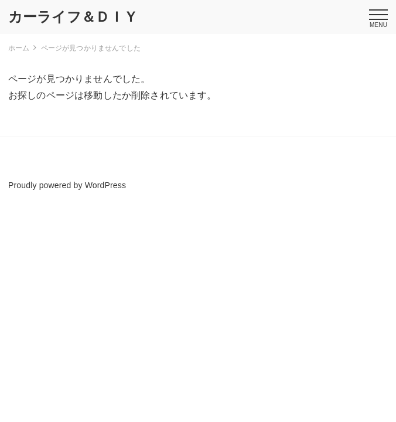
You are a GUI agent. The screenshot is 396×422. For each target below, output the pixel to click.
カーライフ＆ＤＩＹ (73, 17)
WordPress (105, 185)
